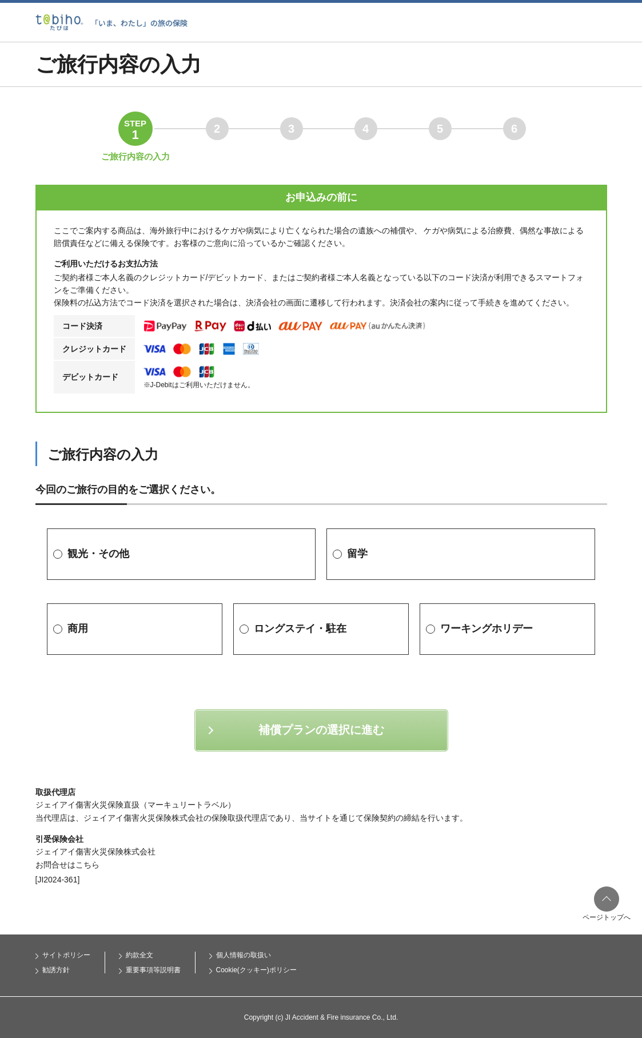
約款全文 (139, 955)
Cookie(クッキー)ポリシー (256, 970)
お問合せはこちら (67, 864)
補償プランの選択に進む (321, 729)
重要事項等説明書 (153, 970)
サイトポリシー (66, 955)
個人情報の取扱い (243, 955)
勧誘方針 (56, 970)
